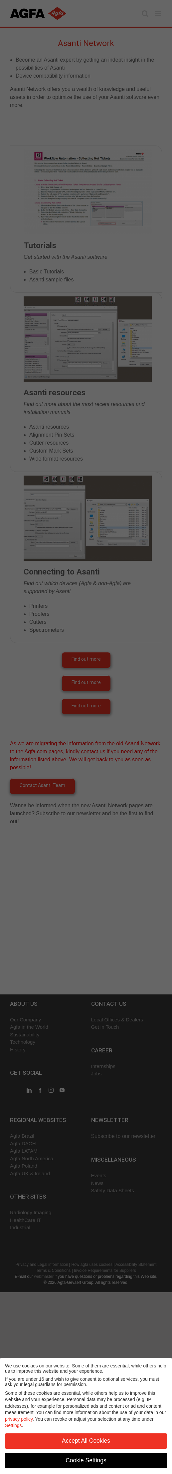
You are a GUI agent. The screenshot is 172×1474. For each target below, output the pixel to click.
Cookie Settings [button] (86, 1460)
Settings (13, 1425)
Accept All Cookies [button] (86, 1440)
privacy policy (19, 1419)
